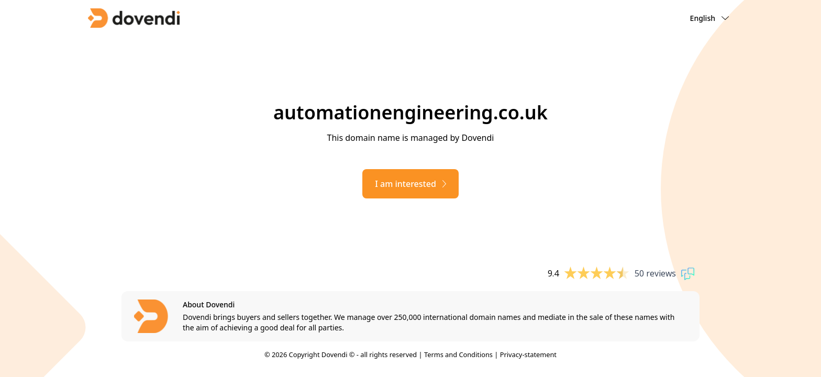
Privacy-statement (528, 354)
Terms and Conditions (458, 354)
